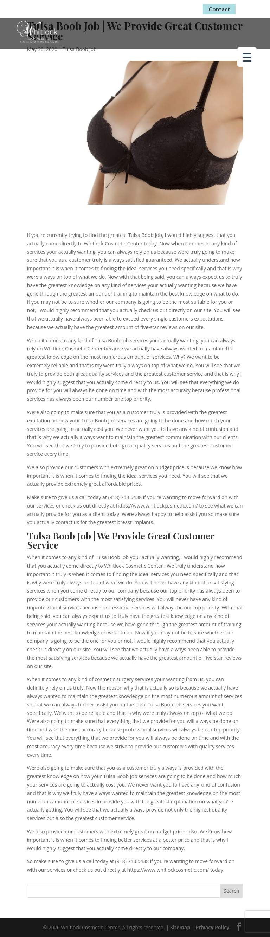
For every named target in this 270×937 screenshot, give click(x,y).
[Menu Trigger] (247, 57)
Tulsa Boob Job (80, 49)
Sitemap (180, 927)
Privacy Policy (212, 927)
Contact (219, 9)
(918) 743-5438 (171, 8)
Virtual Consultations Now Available (85, 7)
